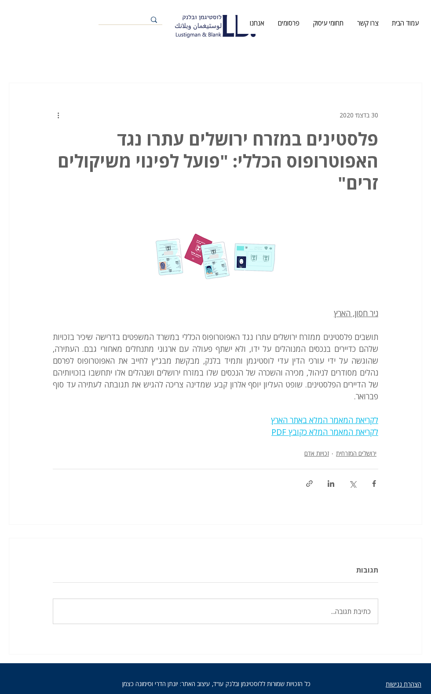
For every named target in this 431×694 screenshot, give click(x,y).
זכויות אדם (316, 453)
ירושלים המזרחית (356, 453)
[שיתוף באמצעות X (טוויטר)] (352, 483)
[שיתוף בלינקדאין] (331, 483)
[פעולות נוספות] (58, 115)
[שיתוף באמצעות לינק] (309, 483)
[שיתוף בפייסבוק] (374, 483)
